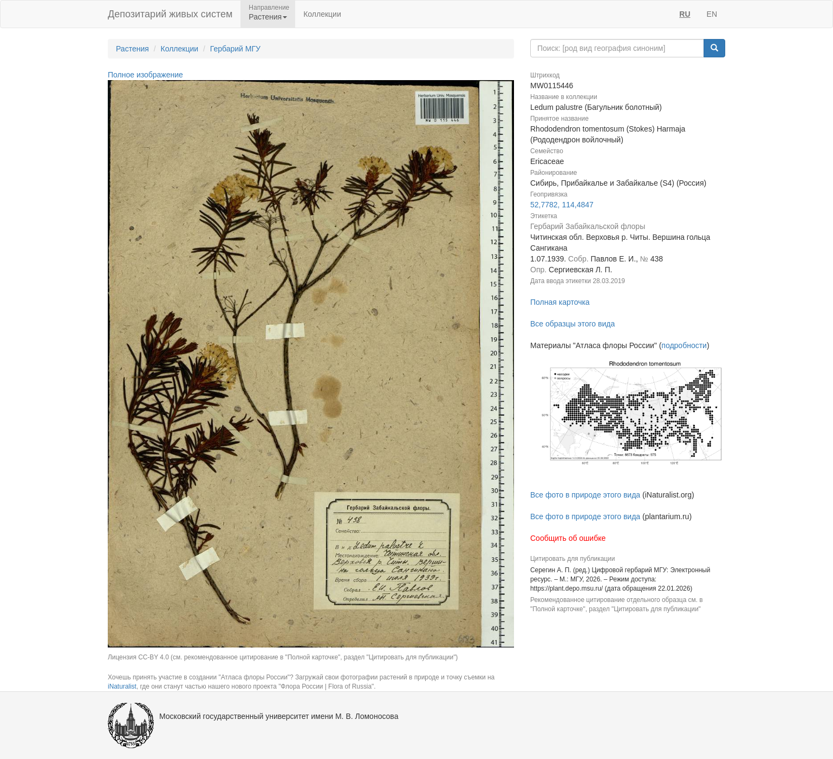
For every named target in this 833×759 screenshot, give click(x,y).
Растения (132, 48)
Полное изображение (145, 74)
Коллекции (322, 14)
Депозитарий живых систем (170, 14)
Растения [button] (268, 16)
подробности (684, 345)
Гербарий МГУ (235, 48)
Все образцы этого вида (572, 323)
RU (684, 14)
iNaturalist (122, 686)
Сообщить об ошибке (568, 538)
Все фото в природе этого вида (585, 494)
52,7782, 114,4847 (562, 204)
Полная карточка (560, 302)
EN (712, 14)
